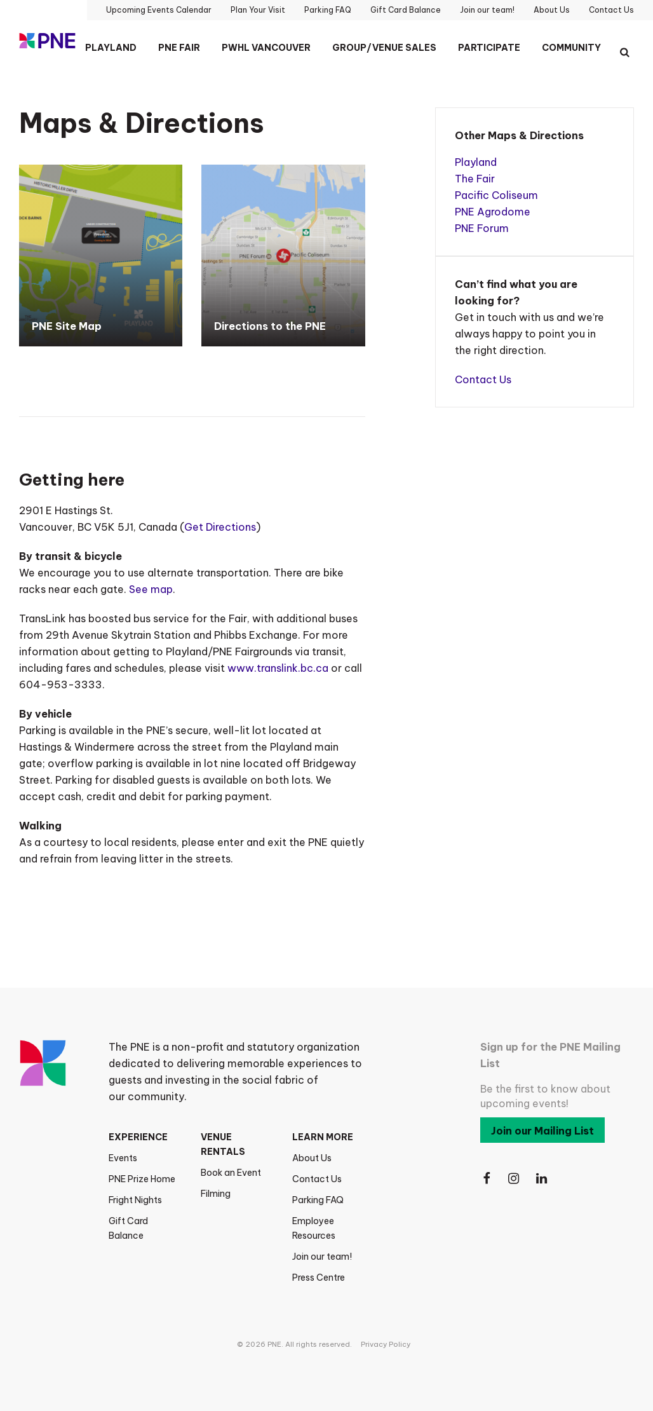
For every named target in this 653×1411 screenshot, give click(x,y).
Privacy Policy (385, 1344)
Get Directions (220, 527)
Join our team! (322, 1256)
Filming (216, 1193)
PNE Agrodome (492, 211)
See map (151, 589)
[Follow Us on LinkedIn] (542, 1178)
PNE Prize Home (142, 1179)
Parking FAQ (318, 1200)
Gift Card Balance (128, 1228)
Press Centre (318, 1277)
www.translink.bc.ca (277, 668)
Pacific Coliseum (496, 195)
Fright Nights (135, 1200)
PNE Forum (482, 228)
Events (123, 1158)
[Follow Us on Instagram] (514, 1178)
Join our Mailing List (542, 1130)
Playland (476, 162)
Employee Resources (313, 1228)
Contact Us (483, 379)
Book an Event (231, 1172)
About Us (312, 1158)
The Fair (475, 178)
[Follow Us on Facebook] (486, 1178)
